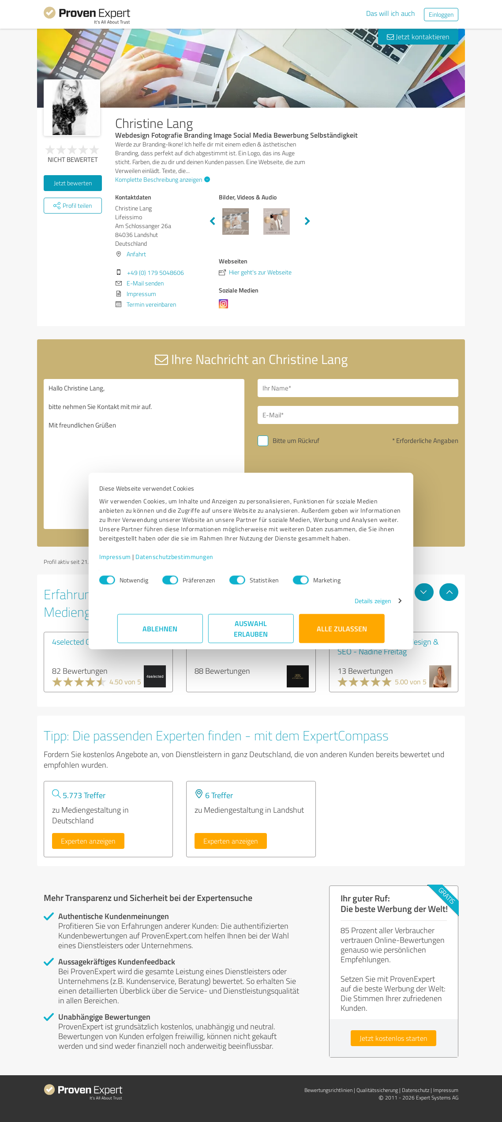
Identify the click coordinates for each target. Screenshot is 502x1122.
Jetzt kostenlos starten (393, 1038)
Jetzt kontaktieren (418, 36)
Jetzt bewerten (73, 183)
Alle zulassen (342, 633)
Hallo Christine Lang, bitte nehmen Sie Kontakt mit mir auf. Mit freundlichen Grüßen (144, 454)
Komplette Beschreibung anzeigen (161, 179)
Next (307, 221)
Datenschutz (415, 1090)
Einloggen (441, 14)
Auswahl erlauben (251, 633)
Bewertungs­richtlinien (328, 1090)
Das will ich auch (390, 13)
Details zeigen (355, 605)
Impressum (133, 561)
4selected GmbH (79, 641)
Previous (212, 221)
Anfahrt (136, 254)
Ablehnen (160, 633)
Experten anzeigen (88, 841)
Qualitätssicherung (377, 1090)
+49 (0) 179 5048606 (155, 272)
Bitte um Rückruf (296, 440)
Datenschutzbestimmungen (193, 561)
